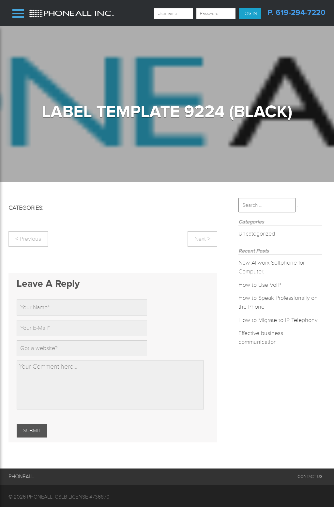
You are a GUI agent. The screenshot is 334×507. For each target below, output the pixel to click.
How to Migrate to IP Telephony (277, 320)
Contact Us (309, 476)
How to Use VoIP (259, 284)
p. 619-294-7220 (296, 12)
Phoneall (40, 497)
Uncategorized (256, 233)
